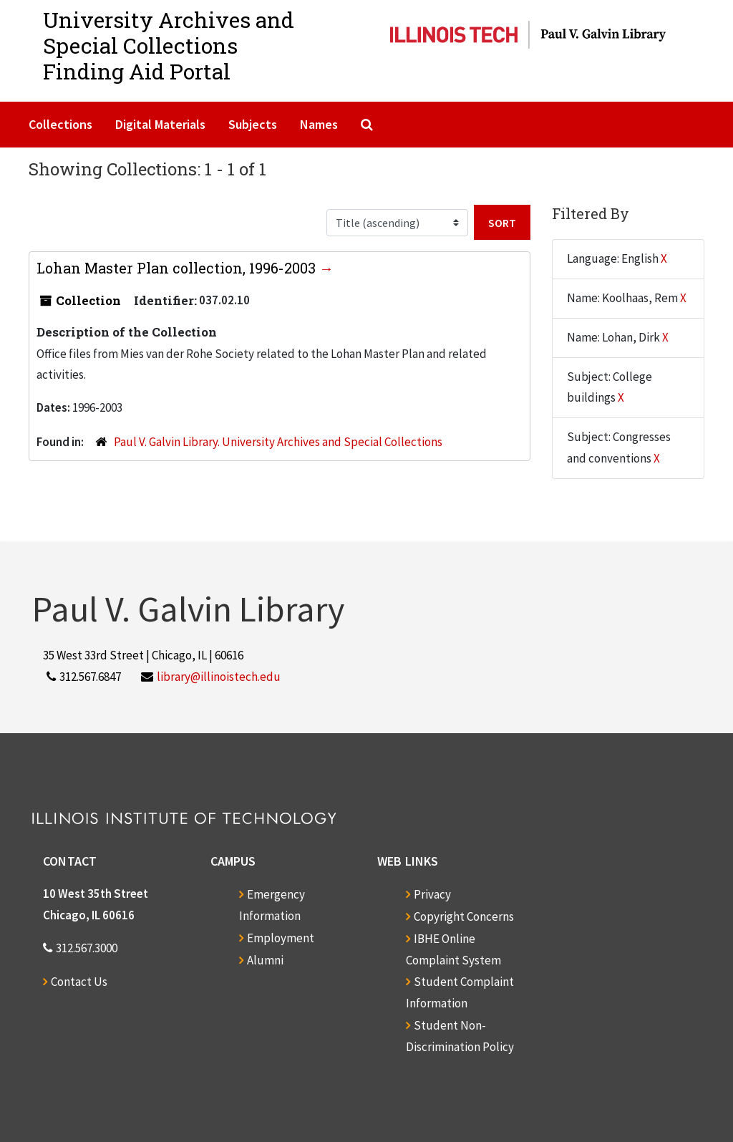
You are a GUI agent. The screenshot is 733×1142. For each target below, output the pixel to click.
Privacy (432, 894)
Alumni (265, 960)
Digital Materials (160, 124)
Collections (60, 124)
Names (319, 124)
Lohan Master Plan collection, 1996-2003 (178, 267)
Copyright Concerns (464, 916)
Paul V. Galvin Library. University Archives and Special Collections (278, 442)
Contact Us (79, 981)
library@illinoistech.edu (219, 676)
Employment (280, 938)
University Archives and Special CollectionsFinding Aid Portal (168, 45)
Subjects (252, 124)
